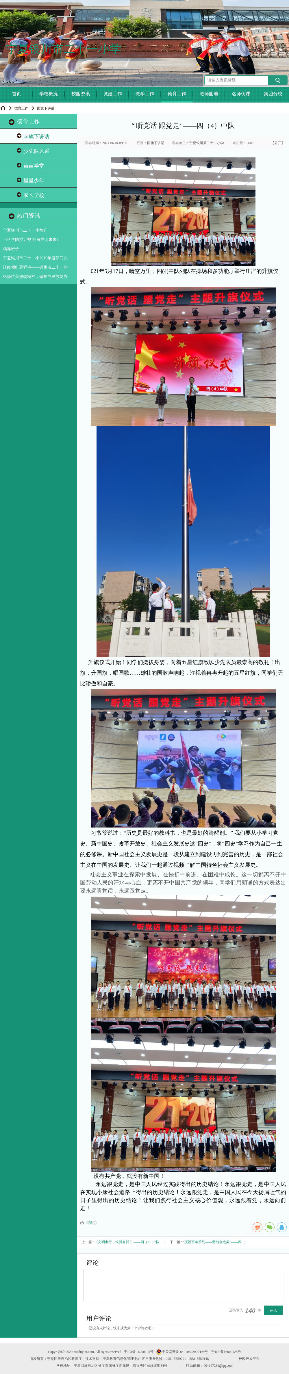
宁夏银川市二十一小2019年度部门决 (35, 258)
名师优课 (241, 93)
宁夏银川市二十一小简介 (25, 230)
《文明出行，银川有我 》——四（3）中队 (127, 1242)
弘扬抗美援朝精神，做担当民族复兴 (35, 276)
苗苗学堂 (30, 166)
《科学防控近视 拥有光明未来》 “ (33, 239)
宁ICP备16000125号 (139, 1352)
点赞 (86, 1223)
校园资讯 (80, 93)
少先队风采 (33, 151)
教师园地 (209, 93)
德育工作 (177, 93)
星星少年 (30, 180)
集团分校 (273, 93)
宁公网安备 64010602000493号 (182, 1352)
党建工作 (112, 93)
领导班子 (11, 249)
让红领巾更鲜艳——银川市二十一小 (35, 267)
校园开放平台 (249, 1359)
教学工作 (145, 93)
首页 (16, 93)
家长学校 (30, 195)
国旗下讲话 (33, 136)
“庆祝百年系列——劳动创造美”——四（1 (215, 1242)
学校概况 (48, 93)
